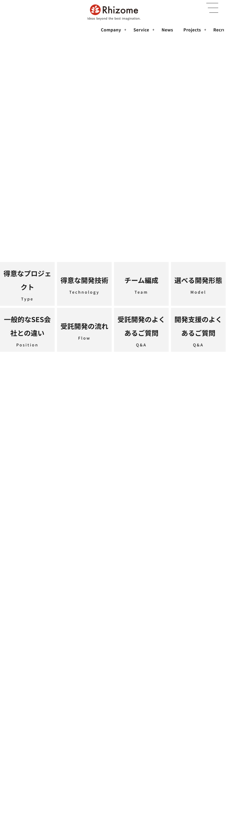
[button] (212, 8)
